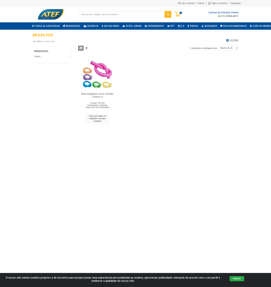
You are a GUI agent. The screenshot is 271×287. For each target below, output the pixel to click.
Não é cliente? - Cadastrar (224, 3)
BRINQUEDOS (41, 51)
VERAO (37, 57)
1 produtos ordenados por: (204, 48)
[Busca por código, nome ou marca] (122, 14)
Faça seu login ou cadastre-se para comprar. (97, 118)
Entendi (237, 278)
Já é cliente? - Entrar (191, 3)
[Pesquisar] (168, 14)
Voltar (232, 40)
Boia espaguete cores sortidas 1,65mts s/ (97, 95)
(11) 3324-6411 (228, 16)
